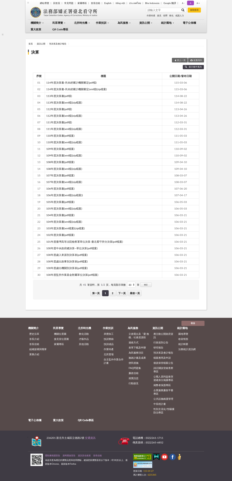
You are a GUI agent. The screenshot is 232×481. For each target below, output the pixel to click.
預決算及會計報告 (57, 43)
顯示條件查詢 (193, 66)
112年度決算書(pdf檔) (59, 109)
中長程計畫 (159, 403)
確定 (146, 285)
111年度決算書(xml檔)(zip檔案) (64, 128)
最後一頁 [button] (135, 293)
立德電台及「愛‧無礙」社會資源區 (139, 335)
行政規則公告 (160, 342)
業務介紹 (34, 354)
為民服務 (123, 22)
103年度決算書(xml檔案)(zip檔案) (65, 228)
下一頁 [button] (122, 293)
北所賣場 (109, 354)
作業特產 (151, 15)
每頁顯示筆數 (118, 284)
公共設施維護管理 (163, 398)
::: (28, 2)
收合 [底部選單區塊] (193, 323)
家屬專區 (82, 3)
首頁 (30, 43)
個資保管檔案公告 (163, 362)
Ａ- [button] (183, 3)
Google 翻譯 (170, 3)
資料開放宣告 (69, 455)
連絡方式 (133, 342)
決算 (35, 52)
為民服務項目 (136, 352)
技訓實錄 (109, 338)
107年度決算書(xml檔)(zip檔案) (64, 181)
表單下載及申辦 (137, 347)
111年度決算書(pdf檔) (59, 122)
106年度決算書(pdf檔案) (60, 188)
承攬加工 (109, 333)
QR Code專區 (60, 29)
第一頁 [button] (96, 293)
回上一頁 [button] (181, 60)
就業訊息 (133, 378)
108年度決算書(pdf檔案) (60, 162)
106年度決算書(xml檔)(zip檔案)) (64, 195)
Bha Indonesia (152, 3)
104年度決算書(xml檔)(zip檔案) (64, 221)
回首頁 (56, 3)
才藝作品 (84, 338)
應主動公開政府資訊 (163, 335)
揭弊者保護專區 (162, 385)
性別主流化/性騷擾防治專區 (163, 410)
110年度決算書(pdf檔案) (60, 135)
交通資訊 (90, 437)
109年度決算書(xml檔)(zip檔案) (64, 155)
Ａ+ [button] (198, 3)
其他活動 (84, 344)
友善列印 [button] (197, 60)
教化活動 (84, 333)
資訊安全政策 (84, 455)
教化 (171, 15)
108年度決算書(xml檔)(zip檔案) (64, 168)
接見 (159, 15)
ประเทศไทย (135, 3)
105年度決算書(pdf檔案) (60, 201)
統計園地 (166, 22)
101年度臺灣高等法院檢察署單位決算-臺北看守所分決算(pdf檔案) (84, 241)
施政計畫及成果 (137, 357)
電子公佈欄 (189, 22)
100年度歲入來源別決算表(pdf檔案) (67, 254)
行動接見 (133, 383)
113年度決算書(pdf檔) (59, 95)
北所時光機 (80, 22)
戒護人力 (179, 15)
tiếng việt (120, 3)
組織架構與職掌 (38, 349)
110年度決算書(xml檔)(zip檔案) (64, 142)
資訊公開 (144, 22)
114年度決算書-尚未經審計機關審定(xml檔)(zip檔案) (76, 89)
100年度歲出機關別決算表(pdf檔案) (67, 268)
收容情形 (183, 338)
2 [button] (112, 293)
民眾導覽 (57, 22)
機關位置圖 (60, 333)
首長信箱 (95, 3)
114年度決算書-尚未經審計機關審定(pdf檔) (71, 82)
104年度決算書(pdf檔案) (60, 215)
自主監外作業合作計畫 (113, 361)
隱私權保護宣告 (52, 455)
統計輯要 (183, 344)
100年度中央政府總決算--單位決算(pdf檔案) (72, 248)
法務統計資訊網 (187, 349)
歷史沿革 (34, 333)
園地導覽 (183, 333)
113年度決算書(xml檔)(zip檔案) (64, 102)
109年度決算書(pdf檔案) (60, 148)
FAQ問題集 (135, 367)
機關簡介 (36, 22)
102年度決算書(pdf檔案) (60, 234)
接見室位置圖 (61, 338)
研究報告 (158, 347)
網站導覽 (44, 3)
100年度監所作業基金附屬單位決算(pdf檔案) (72, 274)
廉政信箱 (133, 373)
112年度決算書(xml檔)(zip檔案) (64, 115)
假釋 (165, 15)
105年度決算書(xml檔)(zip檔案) (64, 208)
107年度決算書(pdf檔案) (60, 175)
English (107, 3)
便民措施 (133, 362)
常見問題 (68, 3)
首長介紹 (34, 338)
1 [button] (105, 293)
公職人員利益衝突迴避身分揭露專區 (163, 378)
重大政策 (36, 29)
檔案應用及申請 (162, 357)
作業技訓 (101, 22)
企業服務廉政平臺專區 (163, 392)
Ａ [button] (190, 3)
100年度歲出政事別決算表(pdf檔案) (67, 261)
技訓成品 (109, 344)
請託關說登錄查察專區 (163, 369)
